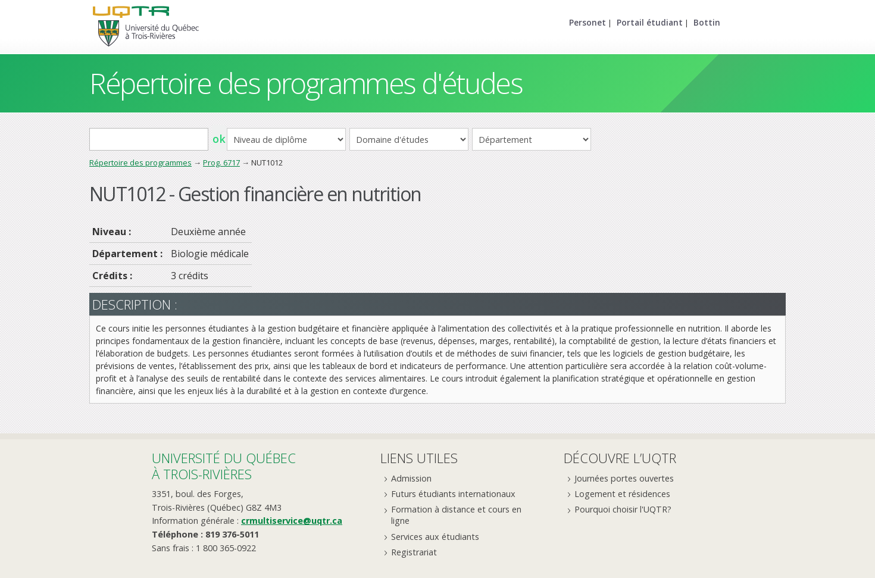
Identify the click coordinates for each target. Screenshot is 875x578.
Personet (587, 22)
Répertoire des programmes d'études (305, 83)
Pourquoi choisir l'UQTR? (622, 509)
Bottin (706, 22)
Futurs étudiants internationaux (453, 493)
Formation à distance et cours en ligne (456, 515)
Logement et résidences (622, 493)
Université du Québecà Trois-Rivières (224, 466)
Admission (411, 478)
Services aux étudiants (435, 536)
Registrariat (414, 552)
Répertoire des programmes (140, 162)
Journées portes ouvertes (624, 478)
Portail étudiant (650, 22)
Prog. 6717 (221, 162)
